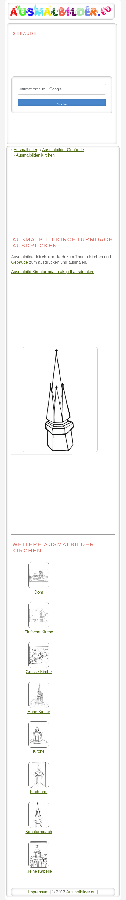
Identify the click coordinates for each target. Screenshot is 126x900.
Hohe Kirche (38, 710)
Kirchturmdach (38, 830)
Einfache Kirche (38, 630)
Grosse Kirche (39, 670)
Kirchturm (38, 790)
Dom (38, 590)
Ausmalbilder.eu (80, 892)
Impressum (38, 892)
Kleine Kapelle (39, 869)
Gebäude (19, 262)
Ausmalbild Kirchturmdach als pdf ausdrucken (52, 272)
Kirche (38, 749)
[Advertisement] (26, 52)
